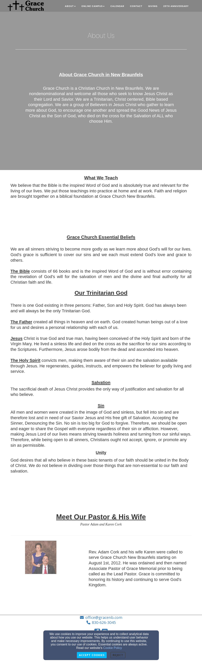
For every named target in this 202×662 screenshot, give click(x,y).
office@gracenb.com (103, 617)
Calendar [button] (117, 6)
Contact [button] (136, 6)
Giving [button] (152, 6)
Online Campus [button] (93, 6)
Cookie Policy (112, 647)
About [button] (70, 6)
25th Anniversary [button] (176, 6)
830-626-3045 (104, 622)
